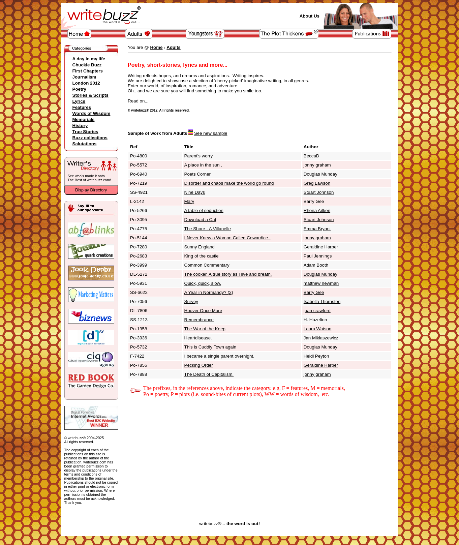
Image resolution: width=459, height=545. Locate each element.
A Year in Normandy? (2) (208, 292)
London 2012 (86, 83)
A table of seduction (203, 210)
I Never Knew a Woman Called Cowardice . (227, 237)
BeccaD (311, 155)
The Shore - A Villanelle (207, 228)
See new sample (210, 133)
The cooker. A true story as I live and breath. (228, 274)
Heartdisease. (198, 337)
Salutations (84, 143)
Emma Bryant (317, 228)
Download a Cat (200, 219)
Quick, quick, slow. (202, 283)
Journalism (84, 77)
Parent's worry (198, 155)
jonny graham (317, 165)
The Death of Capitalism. (209, 374)
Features (81, 107)
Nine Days (194, 192)
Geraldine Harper (321, 246)
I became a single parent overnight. (219, 356)
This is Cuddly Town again (210, 347)
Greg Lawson (317, 183)
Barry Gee (314, 292)
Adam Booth (316, 265)
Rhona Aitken (317, 210)
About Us (309, 16)
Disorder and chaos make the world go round (229, 183)
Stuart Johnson (319, 192)
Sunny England (199, 246)
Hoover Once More (203, 310)
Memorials (83, 119)
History (80, 125)
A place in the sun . (203, 165)
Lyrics (79, 101)
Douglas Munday (320, 174)
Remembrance (199, 319)
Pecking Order (198, 365)
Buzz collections (90, 137)
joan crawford (317, 310)
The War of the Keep (205, 328)
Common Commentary (207, 265)
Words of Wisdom (91, 113)
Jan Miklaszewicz (321, 337)
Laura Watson (317, 328)
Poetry (79, 89)
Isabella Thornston (322, 301)
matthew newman (321, 283)
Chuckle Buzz (87, 64)
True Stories (85, 131)
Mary (189, 201)
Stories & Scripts (90, 95)
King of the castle (201, 256)
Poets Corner (197, 174)
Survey (191, 301)
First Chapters (87, 70)
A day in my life (88, 58)
